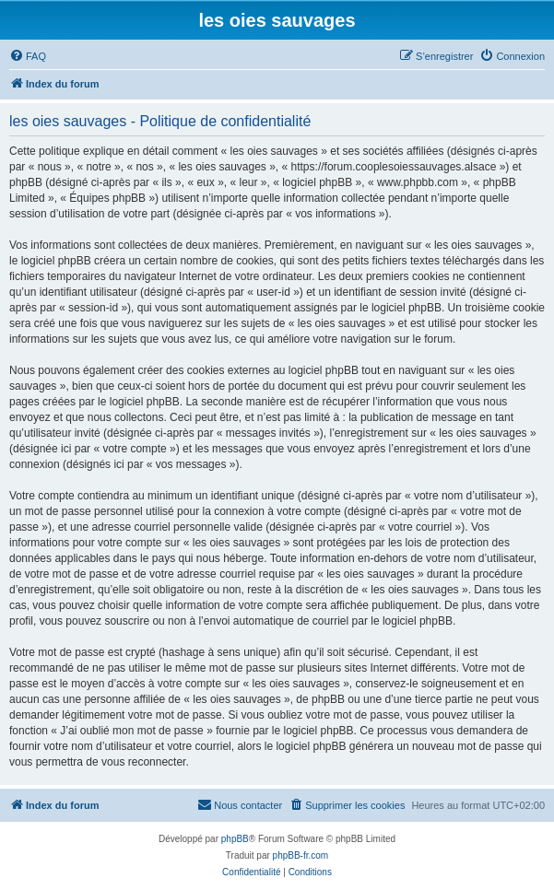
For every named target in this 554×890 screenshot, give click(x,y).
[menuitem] (27, 56)
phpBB (235, 839)
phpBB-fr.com (301, 855)
